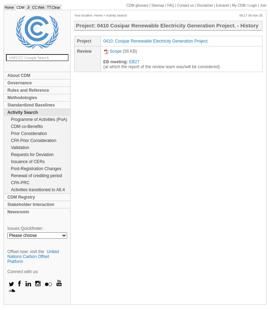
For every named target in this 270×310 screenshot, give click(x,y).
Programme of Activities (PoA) (39, 119)
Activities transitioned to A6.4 (38, 189)
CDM (21, 7)
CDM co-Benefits (27, 126)
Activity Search (22, 112)
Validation (20, 147)
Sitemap (158, 5)
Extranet (222, 5)
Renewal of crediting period (36, 175)
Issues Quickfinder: (25, 228)
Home (9, 7)
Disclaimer (205, 5)
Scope (112, 51)
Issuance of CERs (28, 161)
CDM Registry (21, 197)
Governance (19, 82)
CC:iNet (38, 7)
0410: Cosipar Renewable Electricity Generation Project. (155, 41)
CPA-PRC (20, 182)
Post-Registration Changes (36, 168)
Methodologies (22, 97)
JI (28, 7)
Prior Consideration (29, 133)
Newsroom (18, 211)
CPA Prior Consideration (33, 140)
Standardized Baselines (31, 105)
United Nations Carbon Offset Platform (33, 256)
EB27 (134, 61)
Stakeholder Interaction (30, 204)
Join (263, 5)
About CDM (18, 75)
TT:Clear (53, 7)
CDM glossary (138, 5)
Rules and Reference (28, 90)
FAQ (170, 5)
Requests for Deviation (32, 154)
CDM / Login (245, 5)
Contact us (185, 5)
